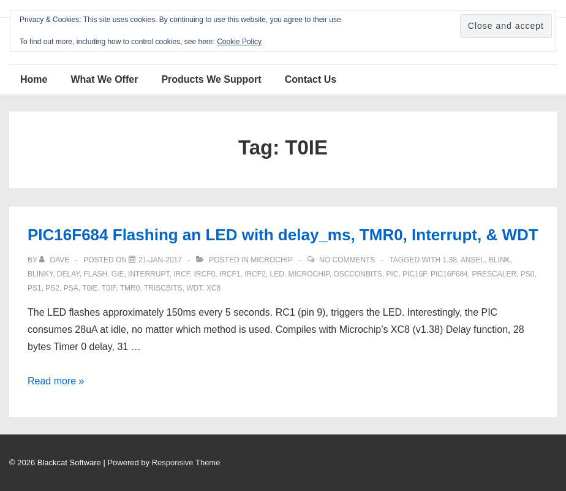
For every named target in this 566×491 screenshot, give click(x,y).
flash (95, 274)
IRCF (181, 274)
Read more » (56, 381)
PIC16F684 (449, 274)
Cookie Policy (239, 41)
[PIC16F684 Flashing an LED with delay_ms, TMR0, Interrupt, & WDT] (160, 260)
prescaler (494, 274)
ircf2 (255, 274)
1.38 (449, 260)
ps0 (528, 274)
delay (68, 274)
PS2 (52, 288)
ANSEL (473, 260)
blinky (40, 274)
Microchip (271, 260)
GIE (117, 274)
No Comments (347, 260)
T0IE (89, 288)
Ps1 (35, 288)
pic (392, 274)
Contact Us (310, 79)
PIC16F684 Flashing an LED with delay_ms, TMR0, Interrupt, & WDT (283, 235)
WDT (194, 288)
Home (33, 79)
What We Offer (104, 79)
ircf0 (204, 274)
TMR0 (130, 288)
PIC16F (414, 274)
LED (277, 274)
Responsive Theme (186, 462)
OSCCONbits (357, 274)
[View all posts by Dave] (55, 260)
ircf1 (230, 274)
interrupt (148, 274)
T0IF (109, 288)
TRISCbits (163, 288)
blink (499, 260)
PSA (71, 288)
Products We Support (211, 79)
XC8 (213, 288)
